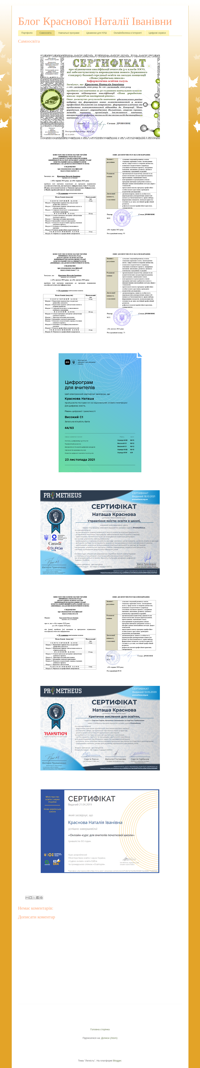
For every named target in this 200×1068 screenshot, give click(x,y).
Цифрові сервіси (157, 33)
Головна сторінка (100, 1029)
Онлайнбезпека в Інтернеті (128, 33)
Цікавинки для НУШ (96, 33)
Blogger (117, 1060)
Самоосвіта (45, 33)
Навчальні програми (69, 33)
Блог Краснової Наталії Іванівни (95, 21)
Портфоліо (27, 33)
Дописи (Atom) (109, 1038)
